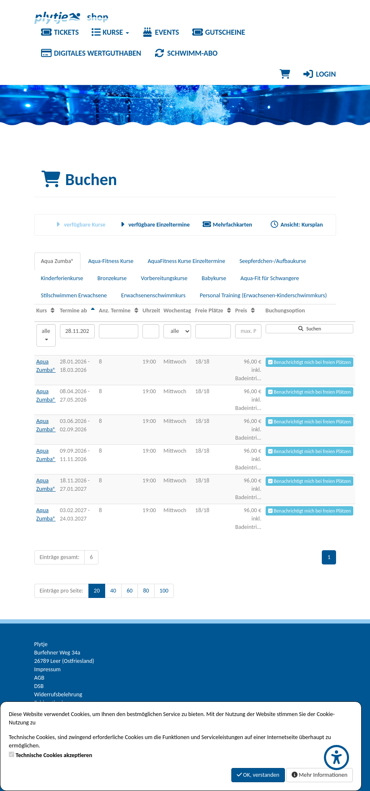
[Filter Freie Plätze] (213, 331)
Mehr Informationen (319, 774)
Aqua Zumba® (57, 261)
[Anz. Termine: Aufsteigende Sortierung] (136, 310)
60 (129, 590)
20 (97, 590)
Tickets (60, 32)
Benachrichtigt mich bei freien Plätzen (309, 362)
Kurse (110, 32)
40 (113, 590)
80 (146, 590)
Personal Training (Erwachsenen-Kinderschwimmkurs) (263, 295)
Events (160, 32)
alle (46, 334)
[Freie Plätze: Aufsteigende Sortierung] (229, 310)
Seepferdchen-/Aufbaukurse (272, 261)
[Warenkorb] (284, 74)
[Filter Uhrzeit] (150, 331)
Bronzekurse (112, 278)
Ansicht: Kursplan (296, 224)
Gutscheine (218, 32)
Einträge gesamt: (60, 557)
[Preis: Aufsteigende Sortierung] (253, 310)
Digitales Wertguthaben (91, 53)
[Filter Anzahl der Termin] (118, 331)
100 (164, 590)
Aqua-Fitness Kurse (110, 261)
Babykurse (214, 278)
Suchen (309, 329)
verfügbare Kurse (80, 224)
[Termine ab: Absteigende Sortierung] (93, 310)
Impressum (47, 669)
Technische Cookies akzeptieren (54, 755)
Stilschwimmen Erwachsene (74, 295)
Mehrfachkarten (227, 224)
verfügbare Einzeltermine (154, 224)
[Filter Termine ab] (77, 331)
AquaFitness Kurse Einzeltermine (186, 261)
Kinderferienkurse (62, 278)
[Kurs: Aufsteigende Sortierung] (52, 310)
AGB (39, 677)
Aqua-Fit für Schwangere (270, 278)
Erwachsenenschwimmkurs (153, 295)
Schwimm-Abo (185, 53)
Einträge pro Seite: (61, 590)
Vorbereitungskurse (164, 278)
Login (319, 74)
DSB (39, 686)
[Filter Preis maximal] (248, 331)
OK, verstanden (258, 774)
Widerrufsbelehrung (58, 694)
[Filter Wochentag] (177, 331)
